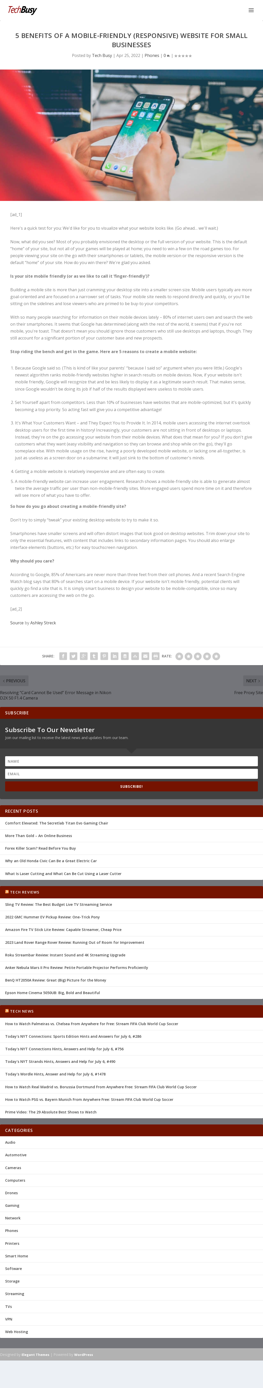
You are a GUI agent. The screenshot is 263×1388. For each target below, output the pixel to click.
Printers (12, 1243)
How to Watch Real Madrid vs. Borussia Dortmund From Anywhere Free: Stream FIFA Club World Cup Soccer (101, 1086)
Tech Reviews (24, 892)
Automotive (15, 1154)
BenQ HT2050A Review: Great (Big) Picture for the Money (55, 980)
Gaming (12, 1205)
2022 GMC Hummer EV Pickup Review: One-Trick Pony (52, 917)
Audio (10, 1142)
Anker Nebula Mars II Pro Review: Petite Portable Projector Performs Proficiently (76, 967)
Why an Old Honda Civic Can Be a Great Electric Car (51, 860)
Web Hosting (16, 1331)
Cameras (13, 1167)
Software (13, 1268)
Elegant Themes (35, 1354)
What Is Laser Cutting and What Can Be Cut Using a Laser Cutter (63, 873)
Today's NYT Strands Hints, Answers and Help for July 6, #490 (60, 1061)
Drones (11, 1192)
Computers (15, 1180)
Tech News (22, 1011)
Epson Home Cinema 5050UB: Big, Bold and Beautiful (52, 992)
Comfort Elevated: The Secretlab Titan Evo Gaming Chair (56, 823)
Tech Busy (102, 55)
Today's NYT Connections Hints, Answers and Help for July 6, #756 (64, 1048)
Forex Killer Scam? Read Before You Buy (40, 848)
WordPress (83, 1354)
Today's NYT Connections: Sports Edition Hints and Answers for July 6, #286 (73, 1036)
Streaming (14, 1293)
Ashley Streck (43, 623)
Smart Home (16, 1256)
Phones (152, 55)
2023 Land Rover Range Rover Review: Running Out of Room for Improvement (74, 942)
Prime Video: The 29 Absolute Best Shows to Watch (51, 1112)
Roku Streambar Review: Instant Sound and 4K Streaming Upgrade (65, 955)
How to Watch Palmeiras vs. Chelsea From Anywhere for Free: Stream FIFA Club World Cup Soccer (91, 1023)
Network (13, 1218)
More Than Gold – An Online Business (38, 835)
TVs (8, 1306)
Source (17, 623)
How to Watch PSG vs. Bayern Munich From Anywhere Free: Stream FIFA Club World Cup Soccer (89, 1099)
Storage (12, 1281)
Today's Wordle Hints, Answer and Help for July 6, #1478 (55, 1074)
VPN (8, 1319)
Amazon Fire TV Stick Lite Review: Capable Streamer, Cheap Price (63, 929)
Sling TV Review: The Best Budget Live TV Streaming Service (58, 904)
